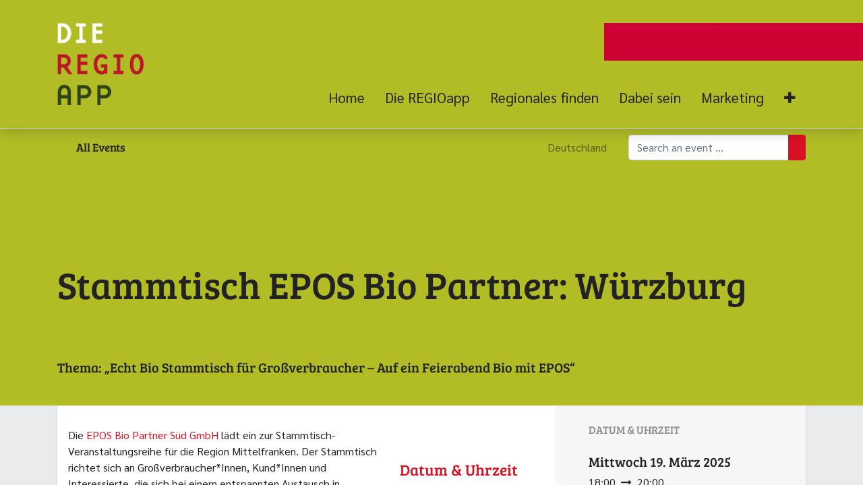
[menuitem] (351, 97)
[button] (790, 98)
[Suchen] (797, 147)
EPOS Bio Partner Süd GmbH (152, 435)
